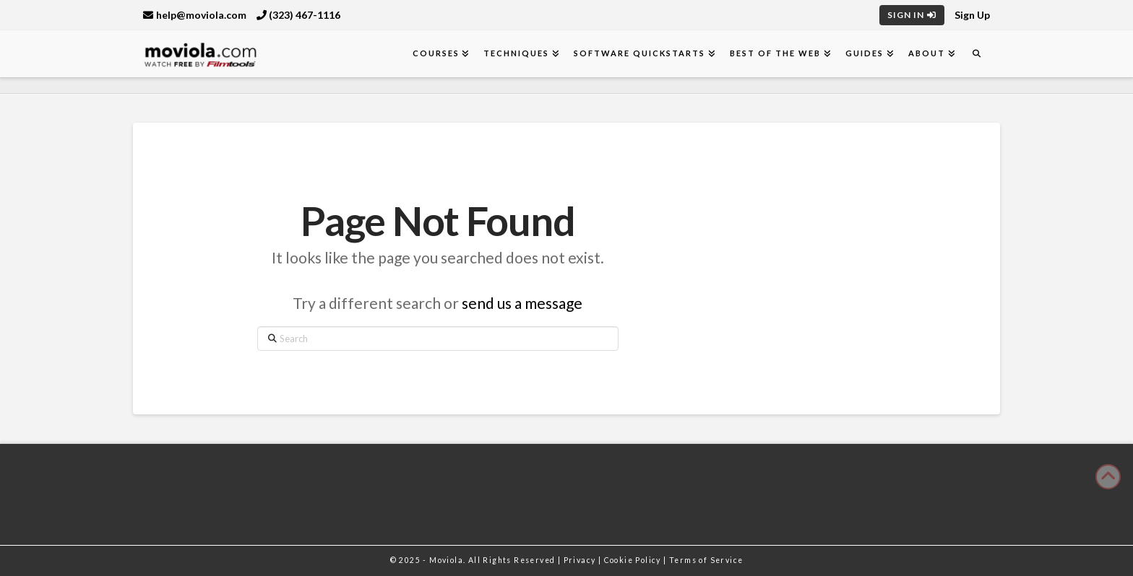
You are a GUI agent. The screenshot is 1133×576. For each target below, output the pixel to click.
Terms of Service (706, 560)
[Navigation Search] (976, 53)
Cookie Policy (634, 560)
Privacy (581, 560)
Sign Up (972, 15)
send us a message (522, 303)
